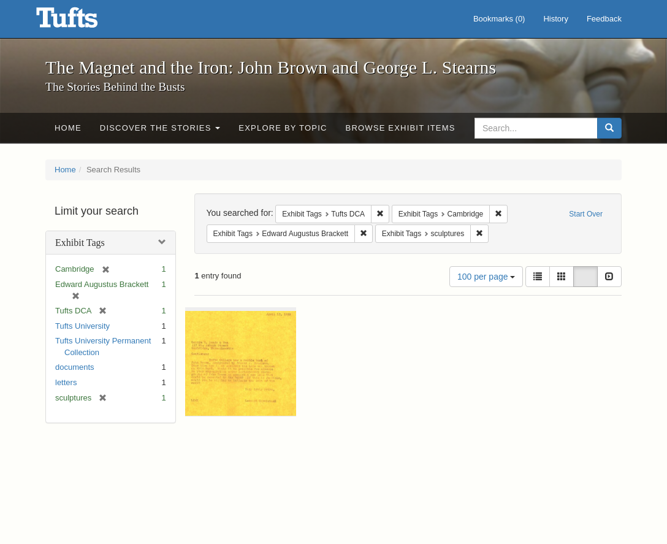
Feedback (604, 18)
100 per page (486, 277)
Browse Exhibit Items (400, 127)
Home (68, 127)
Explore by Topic (282, 127)
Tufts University (82, 326)
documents (74, 367)
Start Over (586, 214)
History (555, 18)
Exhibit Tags (80, 242)
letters (66, 382)
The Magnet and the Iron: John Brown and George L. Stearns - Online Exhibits (82, 21)
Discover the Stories (160, 127)
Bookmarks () (499, 18)
